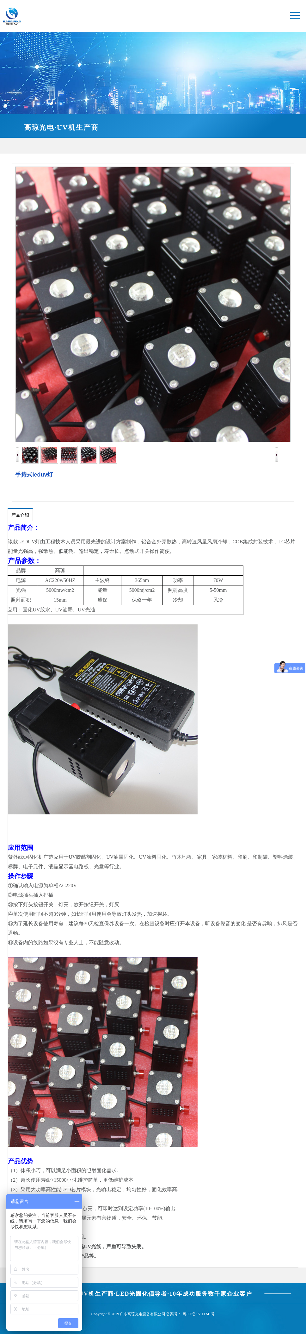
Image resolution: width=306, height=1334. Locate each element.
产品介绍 (20, 515)
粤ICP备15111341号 (199, 1314)
